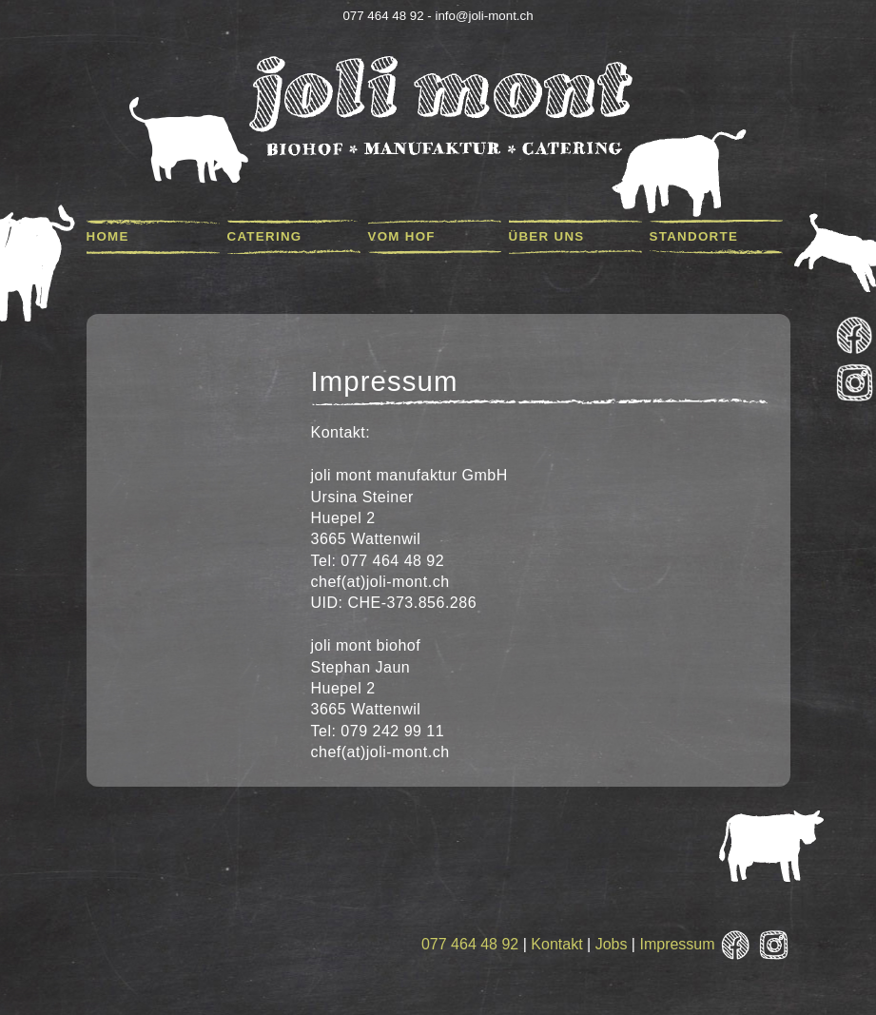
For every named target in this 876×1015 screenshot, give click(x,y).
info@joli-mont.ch (484, 16)
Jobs (611, 944)
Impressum (676, 944)
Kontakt (556, 944)
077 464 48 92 (469, 944)
